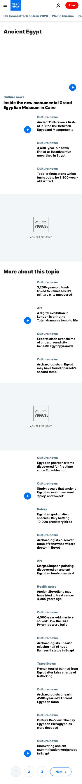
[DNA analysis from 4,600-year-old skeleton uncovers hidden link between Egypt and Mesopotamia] (58, 128)
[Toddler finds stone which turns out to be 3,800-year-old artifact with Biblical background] (58, 179)
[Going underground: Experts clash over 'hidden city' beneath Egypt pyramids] (58, 344)
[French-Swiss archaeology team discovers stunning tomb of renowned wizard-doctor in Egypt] (58, 545)
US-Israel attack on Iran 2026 (25, 16)
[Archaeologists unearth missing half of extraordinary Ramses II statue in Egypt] (58, 649)
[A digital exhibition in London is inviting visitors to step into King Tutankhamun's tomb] (58, 319)
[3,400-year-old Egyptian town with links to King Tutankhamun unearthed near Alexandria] (58, 153)
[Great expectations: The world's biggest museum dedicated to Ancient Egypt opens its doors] (41, 105)
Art (39, 308)
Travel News (46, 663)
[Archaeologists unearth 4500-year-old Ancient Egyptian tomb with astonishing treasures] (58, 700)
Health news (46, 586)
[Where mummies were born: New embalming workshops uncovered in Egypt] (58, 751)
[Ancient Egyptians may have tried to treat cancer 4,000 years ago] (58, 597)
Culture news (13, 97)
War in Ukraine (63, 16)
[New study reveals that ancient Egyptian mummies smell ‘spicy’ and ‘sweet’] (58, 494)
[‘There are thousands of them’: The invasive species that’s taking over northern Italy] (58, 520)
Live (72, 5)
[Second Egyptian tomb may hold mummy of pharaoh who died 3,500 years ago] (58, 370)
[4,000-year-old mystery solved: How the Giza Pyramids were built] (58, 623)
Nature (42, 509)
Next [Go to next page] (59, 771)
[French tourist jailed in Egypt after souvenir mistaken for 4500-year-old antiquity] (58, 674)
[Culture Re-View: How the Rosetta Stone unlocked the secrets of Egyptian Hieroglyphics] (58, 726)
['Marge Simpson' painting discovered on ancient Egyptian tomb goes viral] (58, 571)
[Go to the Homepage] (15, 5)
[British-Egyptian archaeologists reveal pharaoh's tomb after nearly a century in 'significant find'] (58, 468)
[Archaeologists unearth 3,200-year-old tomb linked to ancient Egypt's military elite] (58, 293)
